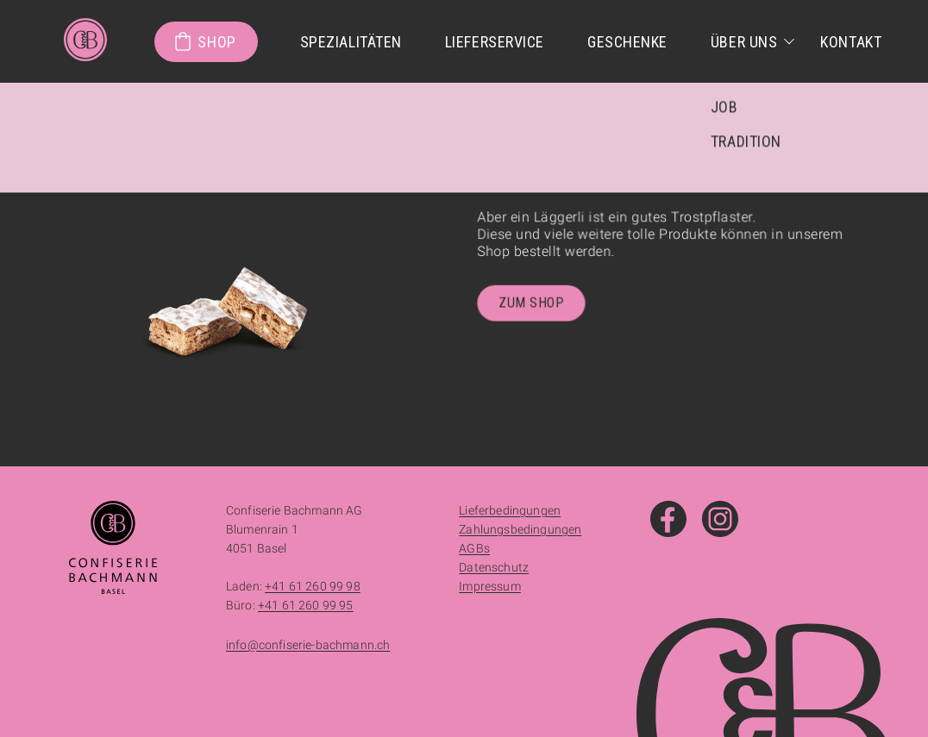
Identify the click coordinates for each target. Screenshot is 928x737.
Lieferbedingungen (510, 510)
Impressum (489, 586)
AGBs (474, 548)
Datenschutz (494, 567)
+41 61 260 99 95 (306, 605)
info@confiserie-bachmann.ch (308, 645)
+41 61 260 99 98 (313, 586)
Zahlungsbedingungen (520, 529)
